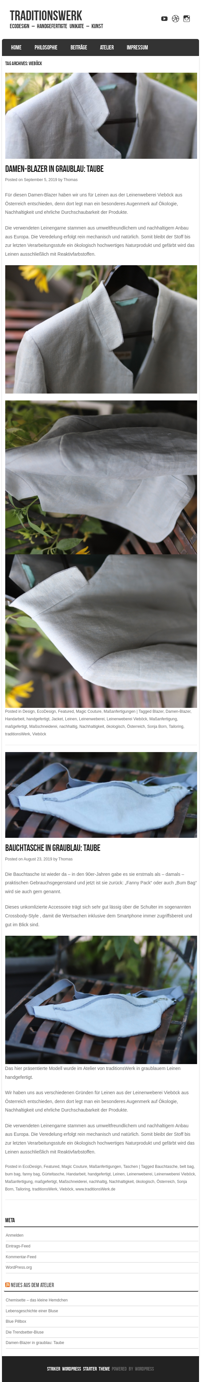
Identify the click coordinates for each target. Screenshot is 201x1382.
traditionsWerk (46, 15)
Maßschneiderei (43, 726)
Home (16, 47)
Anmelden (15, 1235)
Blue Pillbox (16, 1321)
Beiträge (79, 47)
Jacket (57, 719)
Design (29, 711)
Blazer (158, 711)
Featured (66, 711)
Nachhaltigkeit (91, 726)
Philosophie (46, 47)
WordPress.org (19, 1267)
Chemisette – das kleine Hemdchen (37, 1300)
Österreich (136, 726)
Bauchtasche (166, 1166)
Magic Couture (88, 711)
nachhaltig (68, 726)
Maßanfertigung (163, 719)
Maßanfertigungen (119, 711)
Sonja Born (156, 726)
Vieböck (39, 734)
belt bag (187, 1166)
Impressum (137, 47)
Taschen (130, 1166)
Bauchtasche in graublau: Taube (52, 848)
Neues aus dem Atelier (32, 1285)
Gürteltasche (53, 1174)
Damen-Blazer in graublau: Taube (54, 169)
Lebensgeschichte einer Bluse (32, 1311)
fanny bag (31, 1174)
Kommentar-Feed (21, 1257)
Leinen (71, 719)
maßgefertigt (16, 726)
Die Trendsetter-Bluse (25, 1332)
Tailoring (176, 726)
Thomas (70, 179)
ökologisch (115, 726)
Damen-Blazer (178, 711)
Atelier (107, 47)
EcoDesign (46, 711)
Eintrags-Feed (18, 1246)
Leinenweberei (92, 719)
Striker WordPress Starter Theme (78, 1369)
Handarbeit (15, 719)
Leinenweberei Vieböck (127, 719)
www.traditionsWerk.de (95, 1189)
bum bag (13, 1174)
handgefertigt (37, 719)
